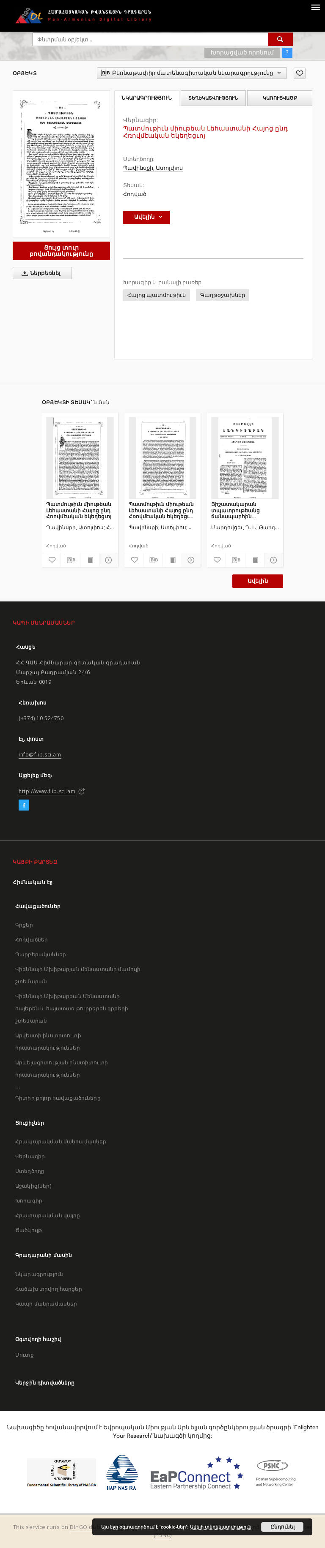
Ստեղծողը (29, 1171)
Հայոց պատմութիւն (156, 295)
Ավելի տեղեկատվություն (220, 1526)
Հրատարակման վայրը (47, 1215)
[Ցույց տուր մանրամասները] (107, 560)
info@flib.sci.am (40, 754)
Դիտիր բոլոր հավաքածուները (58, 1098)
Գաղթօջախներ (222, 295)
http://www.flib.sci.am (47, 791)
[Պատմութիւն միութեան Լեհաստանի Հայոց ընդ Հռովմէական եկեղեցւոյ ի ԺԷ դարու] (162, 457)
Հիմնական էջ (33, 882)
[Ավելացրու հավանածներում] (300, 73)
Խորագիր (28, 1200)
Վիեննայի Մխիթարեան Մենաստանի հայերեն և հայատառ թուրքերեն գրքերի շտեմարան (71, 1008)
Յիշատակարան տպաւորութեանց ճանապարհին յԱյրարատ (235, 510)
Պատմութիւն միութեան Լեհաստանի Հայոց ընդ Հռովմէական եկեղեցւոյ (78, 510)
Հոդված (134, 194)
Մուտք (24, 1354)
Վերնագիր (30, 1156)
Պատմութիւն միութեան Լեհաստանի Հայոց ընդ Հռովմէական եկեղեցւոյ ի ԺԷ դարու (161, 510)
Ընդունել (282, 1527)
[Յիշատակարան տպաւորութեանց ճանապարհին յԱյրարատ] (245, 457)
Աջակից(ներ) (33, 1185)
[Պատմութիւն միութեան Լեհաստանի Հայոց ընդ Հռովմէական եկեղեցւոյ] (80, 457)
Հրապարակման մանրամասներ (60, 1141)
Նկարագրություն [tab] (146, 98)
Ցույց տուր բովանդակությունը (61, 250)
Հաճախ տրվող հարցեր (48, 1288)
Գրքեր (24, 924)
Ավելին (258, 581)
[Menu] (315, 7)
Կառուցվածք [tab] (280, 98)
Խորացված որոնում (242, 52)
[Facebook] (24, 805)
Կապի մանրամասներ (46, 1303)
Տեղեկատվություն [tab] (213, 98)
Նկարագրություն (39, 1274)
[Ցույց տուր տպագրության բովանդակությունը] (89, 560)
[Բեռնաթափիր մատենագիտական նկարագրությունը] (70, 560)
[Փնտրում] (280, 39)
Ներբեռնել (39, 273)
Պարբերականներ (40, 954)
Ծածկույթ (28, 1230)
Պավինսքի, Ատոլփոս (153, 167)
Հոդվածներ (31, 939)
